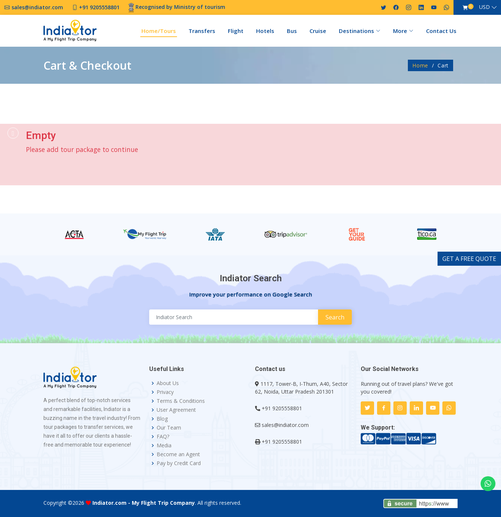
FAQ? (163, 436)
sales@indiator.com (285, 424)
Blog (162, 418)
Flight (235, 30)
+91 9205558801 (282, 408)
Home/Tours (158, 30)
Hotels (265, 30)
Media (164, 445)
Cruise (318, 30)
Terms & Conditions (181, 401)
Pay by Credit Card (179, 463)
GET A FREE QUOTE (469, 259)
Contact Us (441, 30)
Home (420, 65)
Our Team (169, 427)
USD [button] (484, 6)
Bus (292, 30)
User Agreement (176, 409)
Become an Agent (178, 454)
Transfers (202, 30)
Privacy (165, 392)
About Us (168, 383)
